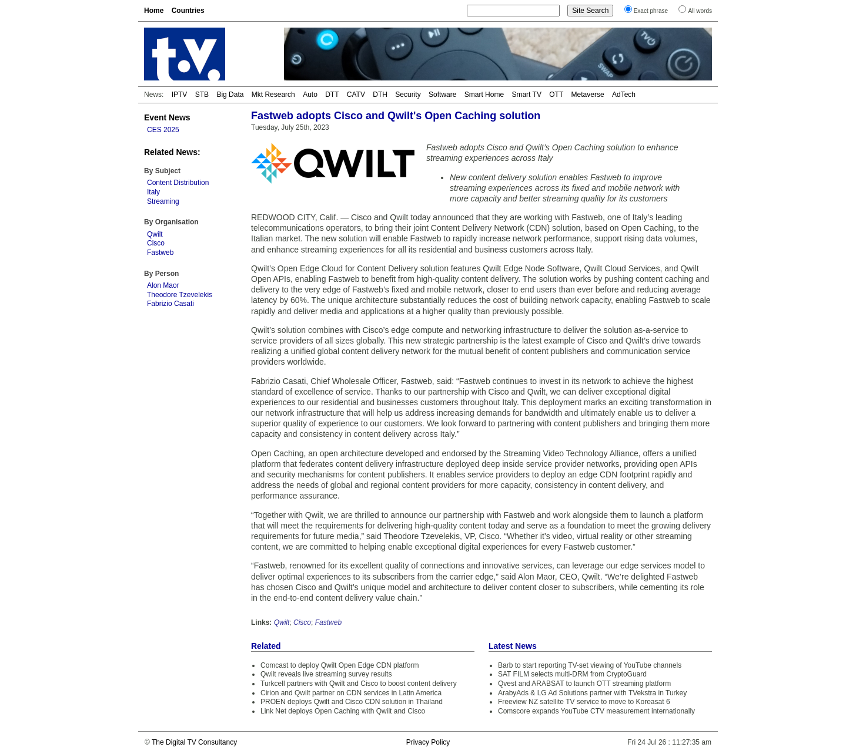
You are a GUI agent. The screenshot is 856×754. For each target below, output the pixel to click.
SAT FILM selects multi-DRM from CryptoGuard (572, 674)
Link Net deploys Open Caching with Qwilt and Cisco (342, 711)
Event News (167, 117)
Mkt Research (273, 94)
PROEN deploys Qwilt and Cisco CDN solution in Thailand (351, 702)
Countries (188, 10)
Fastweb (160, 252)
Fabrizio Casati (170, 303)
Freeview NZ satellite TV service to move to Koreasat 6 (584, 702)
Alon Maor (163, 285)
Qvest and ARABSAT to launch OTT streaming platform (584, 683)
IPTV (180, 94)
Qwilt (155, 234)
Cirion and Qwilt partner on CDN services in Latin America (351, 693)
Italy (153, 192)
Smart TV (526, 94)
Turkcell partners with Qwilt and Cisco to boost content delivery (358, 683)
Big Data (229, 94)
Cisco (156, 243)
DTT (332, 94)
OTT (556, 94)
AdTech (624, 94)
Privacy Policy (428, 742)
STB (202, 94)
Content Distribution (178, 183)
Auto (310, 94)
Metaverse (587, 94)
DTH (380, 94)
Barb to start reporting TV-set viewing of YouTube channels (589, 665)
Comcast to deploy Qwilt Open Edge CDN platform (339, 665)
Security (407, 94)
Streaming (163, 201)
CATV (356, 94)
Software (442, 94)
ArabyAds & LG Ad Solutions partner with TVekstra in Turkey (592, 693)
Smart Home (484, 94)
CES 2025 (163, 130)
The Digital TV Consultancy (194, 742)
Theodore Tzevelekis (179, 295)
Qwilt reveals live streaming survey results (326, 674)
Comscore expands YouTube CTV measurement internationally (596, 711)
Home (153, 10)
